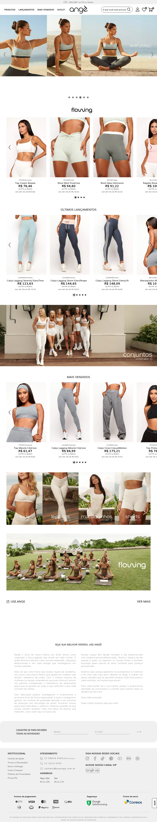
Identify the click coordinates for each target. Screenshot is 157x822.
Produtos (9, 9)
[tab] (69, 97)
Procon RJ (12, 777)
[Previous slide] (4, 54)
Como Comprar (15, 770)
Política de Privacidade (19, 774)
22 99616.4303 (59, 758)
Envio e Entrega (15, 766)
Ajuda (154, 803)
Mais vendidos (45, 9)
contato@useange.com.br (60, 768)
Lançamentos (26, 9)
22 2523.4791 (53, 763)
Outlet (61, 9)
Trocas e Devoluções (18, 762)
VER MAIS (144, 601)
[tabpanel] (78, 54)
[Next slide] (152, 54)
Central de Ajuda (16, 758)
